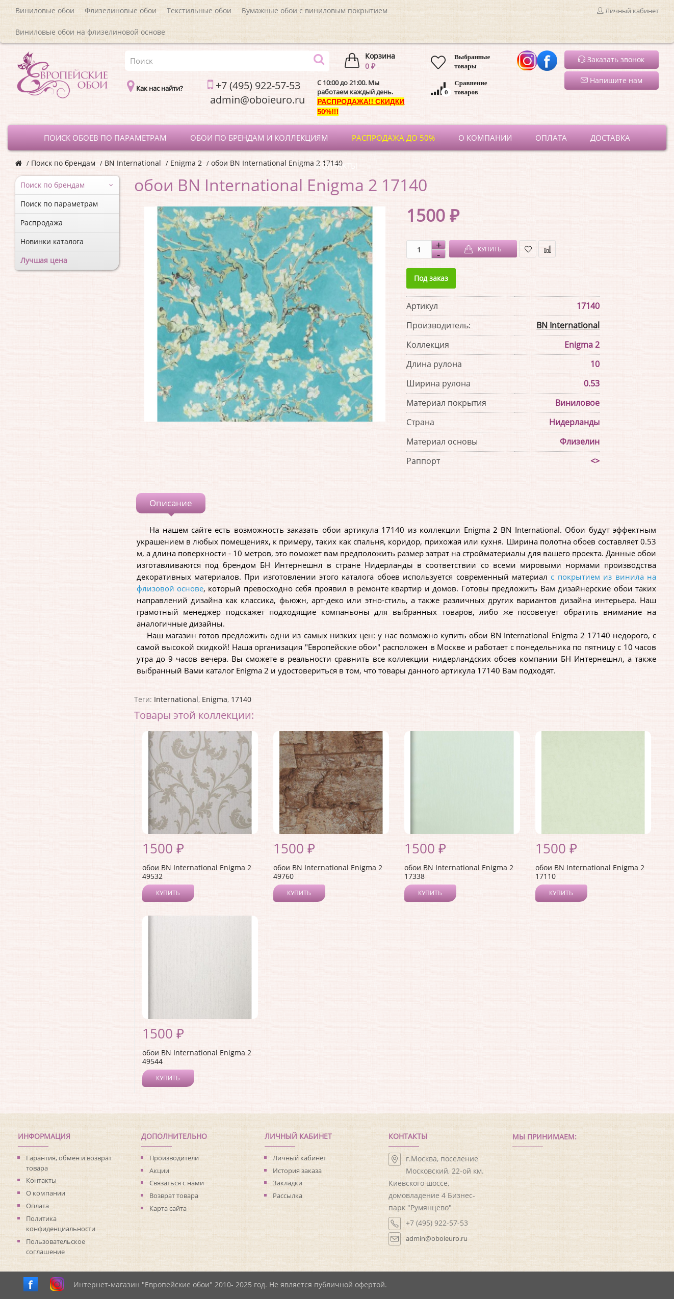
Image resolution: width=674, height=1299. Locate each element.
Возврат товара (173, 1195)
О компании (45, 1193)
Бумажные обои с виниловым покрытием (314, 10)
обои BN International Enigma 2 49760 (327, 872)
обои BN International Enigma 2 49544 (196, 1057)
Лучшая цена (43, 260)
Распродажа (41, 222)
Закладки (287, 1182)
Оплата (37, 1205)
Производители (174, 1157)
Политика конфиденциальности (60, 1223)
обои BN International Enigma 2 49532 (196, 872)
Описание (170, 503)
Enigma (214, 699)
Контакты (41, 1180)
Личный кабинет (299, 1157)
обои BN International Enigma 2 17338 (458, 872)
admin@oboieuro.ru (437, 1238)
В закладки (528, 249)
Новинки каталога (52, 241)
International (176, 699)
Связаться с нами (176, 1182)
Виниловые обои (44, 10)
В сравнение (547, 249)
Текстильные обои (199, 10)
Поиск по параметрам (59, 204)
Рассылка (287, 1195)
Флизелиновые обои (121, 10)
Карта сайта (168, 1208)
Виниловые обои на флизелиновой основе (90, 32)
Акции (159, 1170)
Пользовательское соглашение (55, 1246)
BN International (133, 163)
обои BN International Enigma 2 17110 (589, 872)
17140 (241, 699)
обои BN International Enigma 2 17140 (277, 163)
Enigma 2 (186, 163)
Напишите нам (611, 80)
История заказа (297, 1170)
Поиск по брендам (63, 163)
